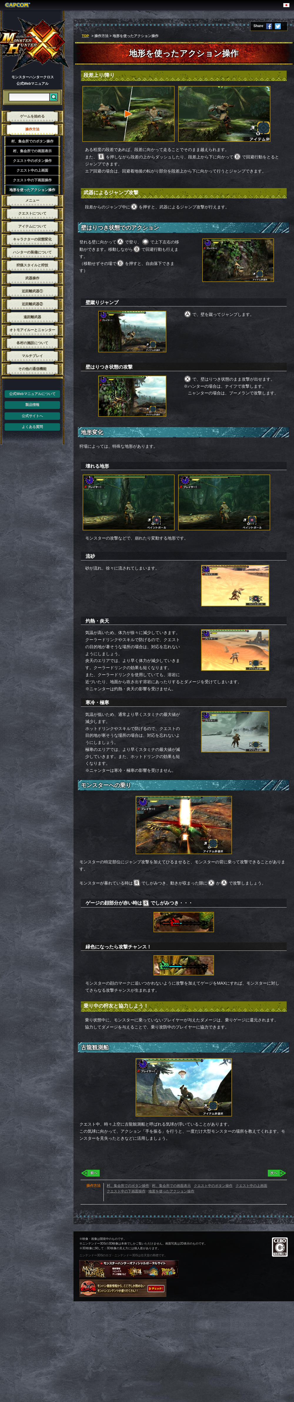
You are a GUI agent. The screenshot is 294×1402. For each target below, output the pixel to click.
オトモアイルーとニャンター (32, 330)
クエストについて (32, 213)
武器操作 (32, 278)
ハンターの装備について (32, 252)
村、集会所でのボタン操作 (32, 141)
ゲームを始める (32, 116)
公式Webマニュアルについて (32, 394)
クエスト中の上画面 (32, 170)
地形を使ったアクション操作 (32, 190)
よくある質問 (32, 427)
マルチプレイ (32, 356)
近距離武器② (32, 304)
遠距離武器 (32, 317)
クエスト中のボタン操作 (32, 161)
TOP (85, 36)
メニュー (32, 200)
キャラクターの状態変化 (32, 239)
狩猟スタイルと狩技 (32, 265)
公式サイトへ (32, 416)
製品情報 (32, 405)
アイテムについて (32, 226)
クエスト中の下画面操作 (32, 180)
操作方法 (32, 129)
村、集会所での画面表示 (32, 151)
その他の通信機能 (32, 369)
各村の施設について (32, 343)
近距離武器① (32, 291)
